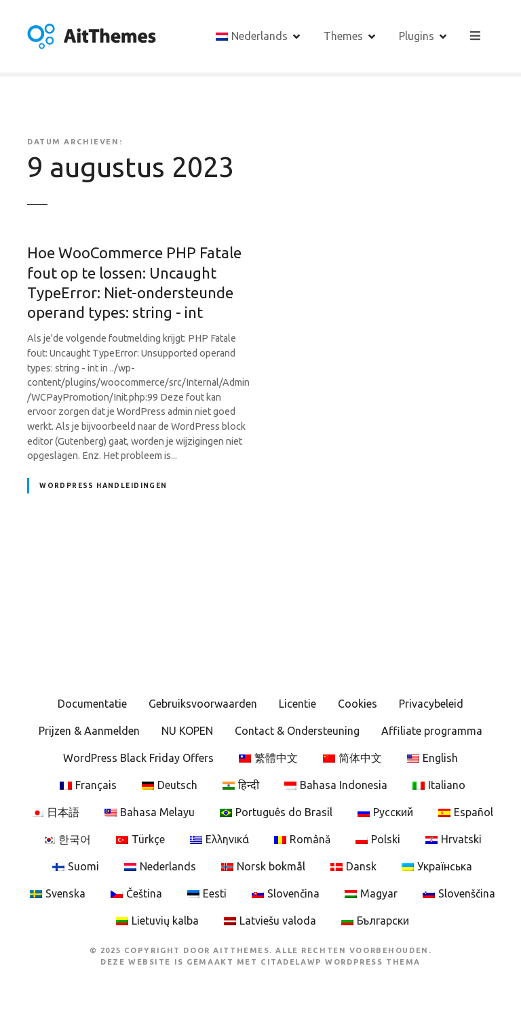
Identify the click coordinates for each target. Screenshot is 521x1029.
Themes (344, 36)
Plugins (417, 36)
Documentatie (92, 704)
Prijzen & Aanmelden (89, 731)
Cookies (357, 704)
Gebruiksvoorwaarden (203, 704)
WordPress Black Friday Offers (138, 758)
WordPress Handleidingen (103, 485)
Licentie (297, 704)
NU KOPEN (187, 731)
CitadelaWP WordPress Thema (340, 962)
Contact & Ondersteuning (297, 731)
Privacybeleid (431, 704)
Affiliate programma (431, 731)
